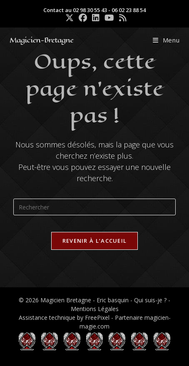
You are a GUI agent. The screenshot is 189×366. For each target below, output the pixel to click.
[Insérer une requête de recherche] (94, 207)
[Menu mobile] (166, 40)
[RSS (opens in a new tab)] (122, 18)
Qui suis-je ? (150, 300)
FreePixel (97, 317)
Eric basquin (113, 300)
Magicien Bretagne (65, 300)
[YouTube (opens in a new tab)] (109, 18)
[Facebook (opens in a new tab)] (83, 18)
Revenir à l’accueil (94, 240)
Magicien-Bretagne (41, 40)
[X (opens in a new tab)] (69, 18)
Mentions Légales (95, 309)
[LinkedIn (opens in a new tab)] (96, 18)
